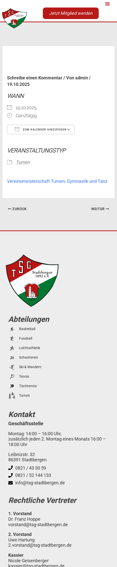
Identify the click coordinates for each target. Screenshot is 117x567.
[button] (107, 4)
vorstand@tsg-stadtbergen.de (38, 524)
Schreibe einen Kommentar (34, 77)
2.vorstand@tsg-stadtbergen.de (40, 545)
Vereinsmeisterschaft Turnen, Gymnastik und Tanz (57, 181)
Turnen (23, 162)
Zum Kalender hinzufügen (41, 129)
